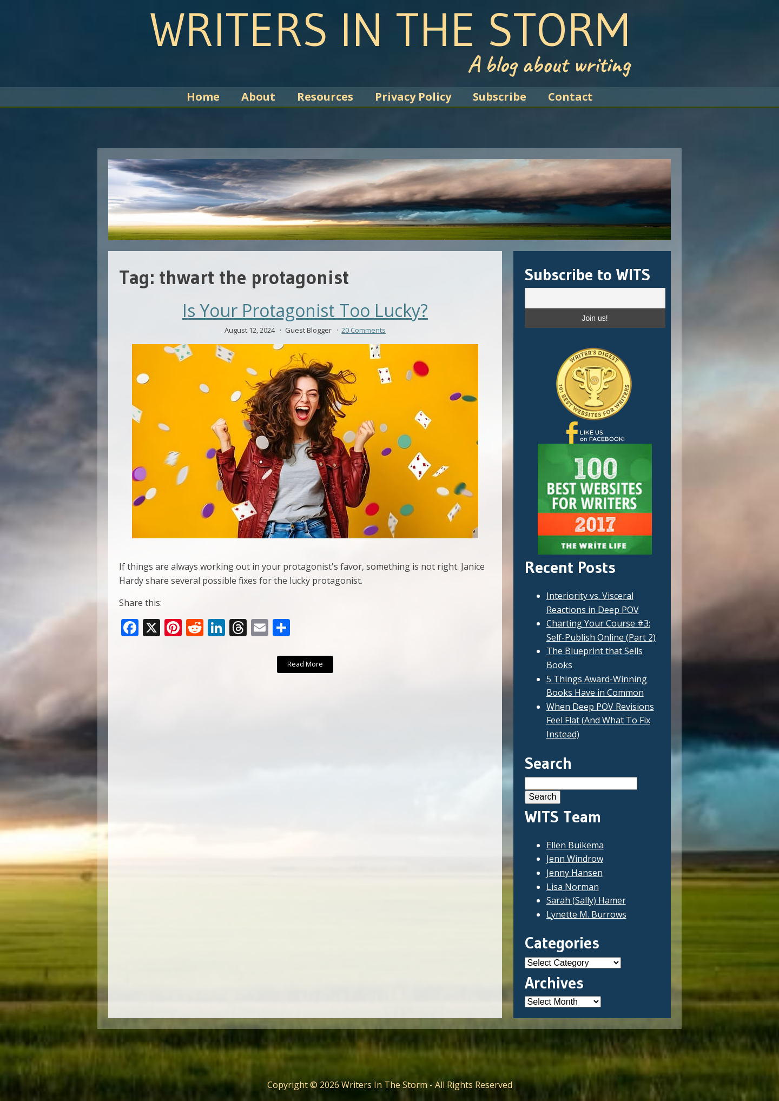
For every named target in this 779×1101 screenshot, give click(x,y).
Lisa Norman (572, 887)
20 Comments (363, 330)
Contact (570, 96)
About (258, 96)
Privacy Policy (413, 96)
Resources (325, 96)
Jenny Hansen (574, 873)
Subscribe (499, 96)
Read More (305, 664)
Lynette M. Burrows (586, 914)
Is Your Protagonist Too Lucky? (305, 310)
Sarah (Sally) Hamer (586, 900)
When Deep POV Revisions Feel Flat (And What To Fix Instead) (600, 720)
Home (203, 96)
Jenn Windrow (574, 859)
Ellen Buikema (575, 845)
